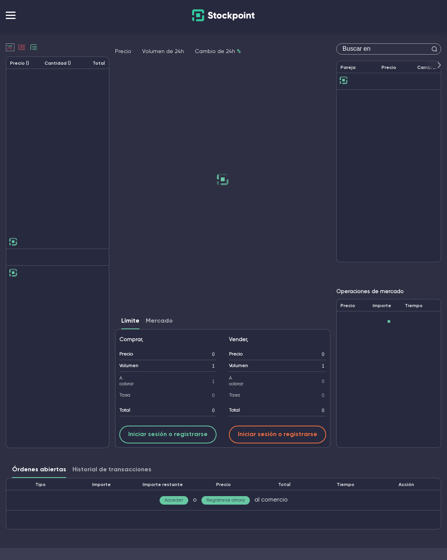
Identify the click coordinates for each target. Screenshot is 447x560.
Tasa (124, 395)
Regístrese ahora (225, 500)
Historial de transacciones (111, 470)
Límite (130, 321)
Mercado (159, 321)
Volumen (128, 366)
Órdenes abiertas (39, 470)
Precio (126, 354)
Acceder (174, 500)
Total (124, 410)
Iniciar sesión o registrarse (168, 434)
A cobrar (126, 381)
